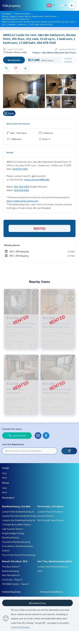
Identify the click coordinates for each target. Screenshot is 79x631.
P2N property (11, 5)
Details (10, 152)
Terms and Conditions (51, 591)
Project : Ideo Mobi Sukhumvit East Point (54, 52)
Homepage (6, 13)
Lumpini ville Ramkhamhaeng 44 (18, 520)
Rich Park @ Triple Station (50, 520)
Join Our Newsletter (13, 444)
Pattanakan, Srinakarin (50, 506)
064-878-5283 (20, 168)
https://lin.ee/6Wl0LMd (36, 179)
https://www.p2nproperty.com (22, 200)
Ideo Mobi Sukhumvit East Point (15, 19)
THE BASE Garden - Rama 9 (15, 583)
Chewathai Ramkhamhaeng (16, 541)
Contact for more (12, 428)
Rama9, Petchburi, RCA (14, 561)
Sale (4, 473)
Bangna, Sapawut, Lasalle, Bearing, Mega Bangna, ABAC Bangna (29, 16)
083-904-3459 (21, 186)
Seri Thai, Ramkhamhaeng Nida (54, 561)
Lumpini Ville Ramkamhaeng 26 (18, 511)
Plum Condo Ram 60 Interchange (19, 554)
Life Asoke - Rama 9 (12, 579)
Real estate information (18, 123)
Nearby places (12, 245)
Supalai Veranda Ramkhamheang (19, 515)
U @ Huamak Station (12, 528)
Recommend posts (22, 13)
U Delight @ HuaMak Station (16, 524)
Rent (4, 477)
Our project (8, 497)
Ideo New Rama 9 (11, 575)
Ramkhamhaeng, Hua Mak (16, 506)
